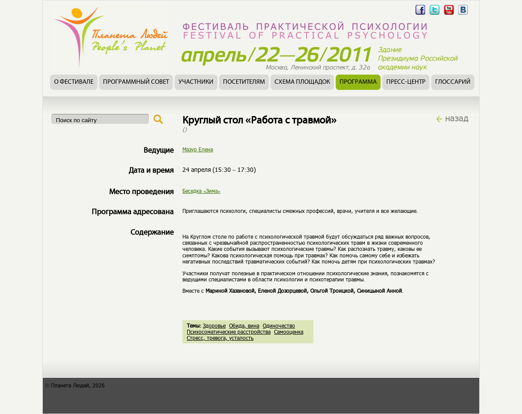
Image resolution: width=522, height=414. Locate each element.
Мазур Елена (197, 149)
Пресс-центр (406, 82)
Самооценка (288, 331)
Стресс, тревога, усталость (220, 338)
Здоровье (214, 325)
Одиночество (279, 325)
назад (456, 118)
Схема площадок (302, 82)
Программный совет (136, 82)
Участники (196, 82)
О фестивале (73, 82)
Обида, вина (244, 325)
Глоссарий (452, 82)
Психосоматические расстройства (229, 331)
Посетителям (244, 82)
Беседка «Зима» (201, 191)
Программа (358, 82)
